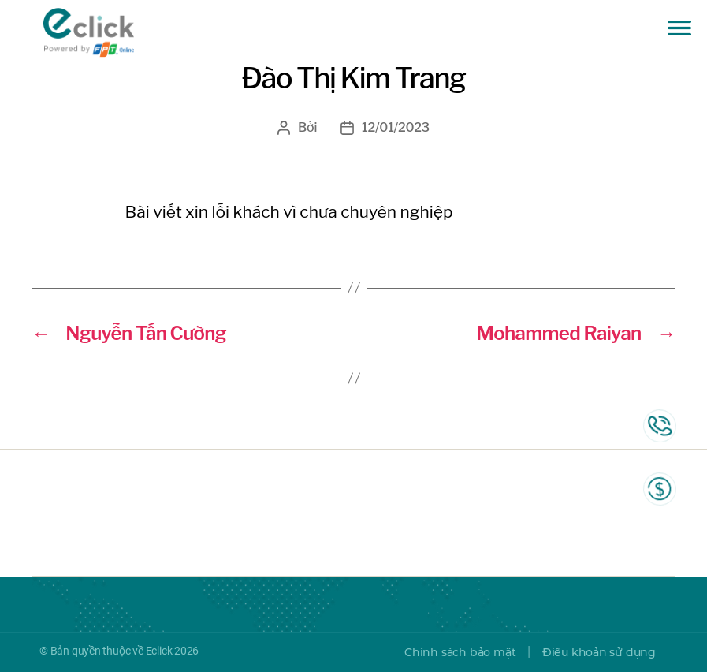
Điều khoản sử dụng (599, 652)
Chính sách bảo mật (459, 652)
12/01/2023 (396, 127)
